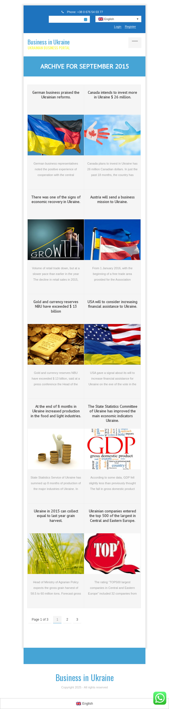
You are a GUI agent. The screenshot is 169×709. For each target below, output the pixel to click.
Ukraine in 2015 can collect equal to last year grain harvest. (56, 516)
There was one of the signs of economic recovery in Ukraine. (55, 199)
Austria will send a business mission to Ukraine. (112, 199)
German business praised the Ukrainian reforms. (55, 95)
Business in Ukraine (49, 41)
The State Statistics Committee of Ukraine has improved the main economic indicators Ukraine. (112, 413)
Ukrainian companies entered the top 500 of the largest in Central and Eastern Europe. (112, 516)
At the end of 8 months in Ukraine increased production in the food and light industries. (56, 411)
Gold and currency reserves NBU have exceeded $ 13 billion (55, 306)
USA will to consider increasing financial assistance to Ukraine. (112, 304)
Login (117, 26)
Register (130, 26)
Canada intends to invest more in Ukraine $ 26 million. (112, 95)
